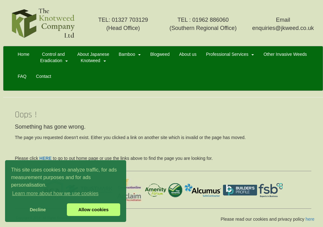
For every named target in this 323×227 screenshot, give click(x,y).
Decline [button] (38, 209)
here (310, 219)
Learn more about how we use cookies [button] (55, 193)
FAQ (22, 79)
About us (188, 57)
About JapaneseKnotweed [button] (93, 57)
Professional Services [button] (230, 54)
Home (23, 57)
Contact (43, 79)
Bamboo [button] (130, 54)
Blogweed (160, 57)
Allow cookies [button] (93, 209)
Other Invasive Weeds (285, 57)
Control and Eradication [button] (53, 57)
